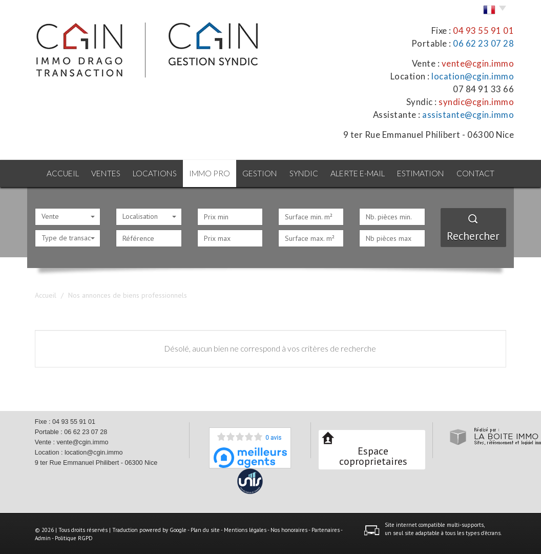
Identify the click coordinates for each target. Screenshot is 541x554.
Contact (480, 173)
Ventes (103, 173)
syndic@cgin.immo (476, 101)
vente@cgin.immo (478, 63)
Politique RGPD (74, 537)
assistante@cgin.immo (468, 114)
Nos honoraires (288, 528)
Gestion (260, 173)
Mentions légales (245, 528)
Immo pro (208, 173)
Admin (43, 537)
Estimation (424, 173)
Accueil (58, 173)
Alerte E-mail (361, 173)
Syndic (305, 173)
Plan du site (205, 528)
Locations (153, 173)
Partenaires (325, 528)
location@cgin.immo (472, 76)
